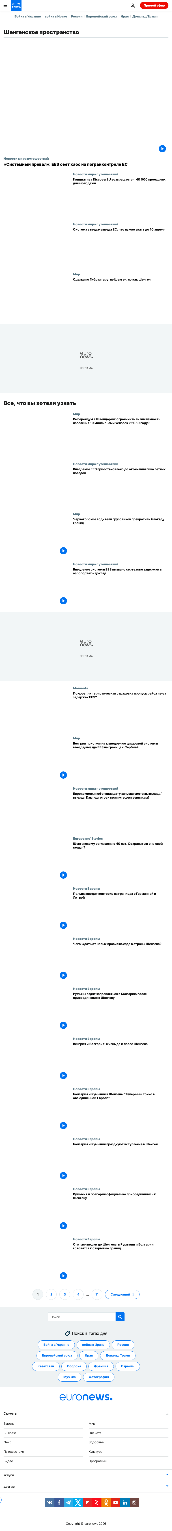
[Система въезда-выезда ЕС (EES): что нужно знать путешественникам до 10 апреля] (120, 247)
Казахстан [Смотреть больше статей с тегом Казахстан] (46, 1366)
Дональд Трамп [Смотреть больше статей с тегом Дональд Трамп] (118, 1355)
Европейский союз (101, 16)
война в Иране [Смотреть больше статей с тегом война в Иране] (93, 1344)
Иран (125, 16)
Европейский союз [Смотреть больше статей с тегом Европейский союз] (57, 1355)
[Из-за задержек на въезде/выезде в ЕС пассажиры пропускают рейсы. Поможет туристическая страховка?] (120, 711)
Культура (96, 1451)
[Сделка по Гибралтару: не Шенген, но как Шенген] (120, 297)
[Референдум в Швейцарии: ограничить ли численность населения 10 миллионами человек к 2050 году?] (120, 437)
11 (97, 1294)
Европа (9, 1423)
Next (7, 1442)
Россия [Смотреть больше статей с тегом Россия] (123, 1344)
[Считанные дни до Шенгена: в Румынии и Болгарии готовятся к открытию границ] (120, 1262)
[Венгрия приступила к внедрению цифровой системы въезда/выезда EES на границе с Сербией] (120, 761)
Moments (80, 688)
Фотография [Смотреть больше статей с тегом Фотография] (99, 1377)
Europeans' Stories (88, 838)
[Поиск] (86, 1316)
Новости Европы (86, 888)
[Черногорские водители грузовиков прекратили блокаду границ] (120, 537)
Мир (76, 274)
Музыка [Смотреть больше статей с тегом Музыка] (69, 1377)
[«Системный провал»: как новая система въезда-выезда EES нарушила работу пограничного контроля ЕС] (86, 164)
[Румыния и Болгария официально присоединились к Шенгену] (120, 1212)
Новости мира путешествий (26, 158)
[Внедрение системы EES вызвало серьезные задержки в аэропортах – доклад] (120, 587)
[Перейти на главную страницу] (16, 5)
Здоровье (96, 1442)
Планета (95, 1433)
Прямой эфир (154, 5)
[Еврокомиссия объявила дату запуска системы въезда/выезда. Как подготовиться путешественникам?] (120, 811)
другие (9, 1486)
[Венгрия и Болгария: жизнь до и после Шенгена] (120, 1061)
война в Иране (56, 16)
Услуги (9, 1475)
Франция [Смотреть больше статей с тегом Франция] (101, 1366)
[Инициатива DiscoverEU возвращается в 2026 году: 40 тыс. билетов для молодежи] (120, 197)
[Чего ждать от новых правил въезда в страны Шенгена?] (120, 961)
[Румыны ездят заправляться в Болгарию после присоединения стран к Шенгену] (120, 1011)
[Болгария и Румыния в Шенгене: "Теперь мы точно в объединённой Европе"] (120, 1111)
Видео (8, 1461)
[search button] (120, 1316)
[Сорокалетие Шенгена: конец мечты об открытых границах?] (120, 861)
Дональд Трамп (145, 16)
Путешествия (14, 1451)
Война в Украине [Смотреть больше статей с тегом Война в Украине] (56, 1344)
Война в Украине (28, 16)
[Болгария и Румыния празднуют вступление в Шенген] (120, 1162)
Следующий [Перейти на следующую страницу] (120, 1294)
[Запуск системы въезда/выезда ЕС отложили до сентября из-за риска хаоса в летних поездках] (120, 487)
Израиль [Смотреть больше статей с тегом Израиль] (127, 1366)
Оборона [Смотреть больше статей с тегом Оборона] (74, 1366)
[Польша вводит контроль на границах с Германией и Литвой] (120, 911)
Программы (98, 1461)
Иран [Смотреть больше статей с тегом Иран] (89, 1355)
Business (10, 1433)
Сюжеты (10, 1413)
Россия (76, 16)
